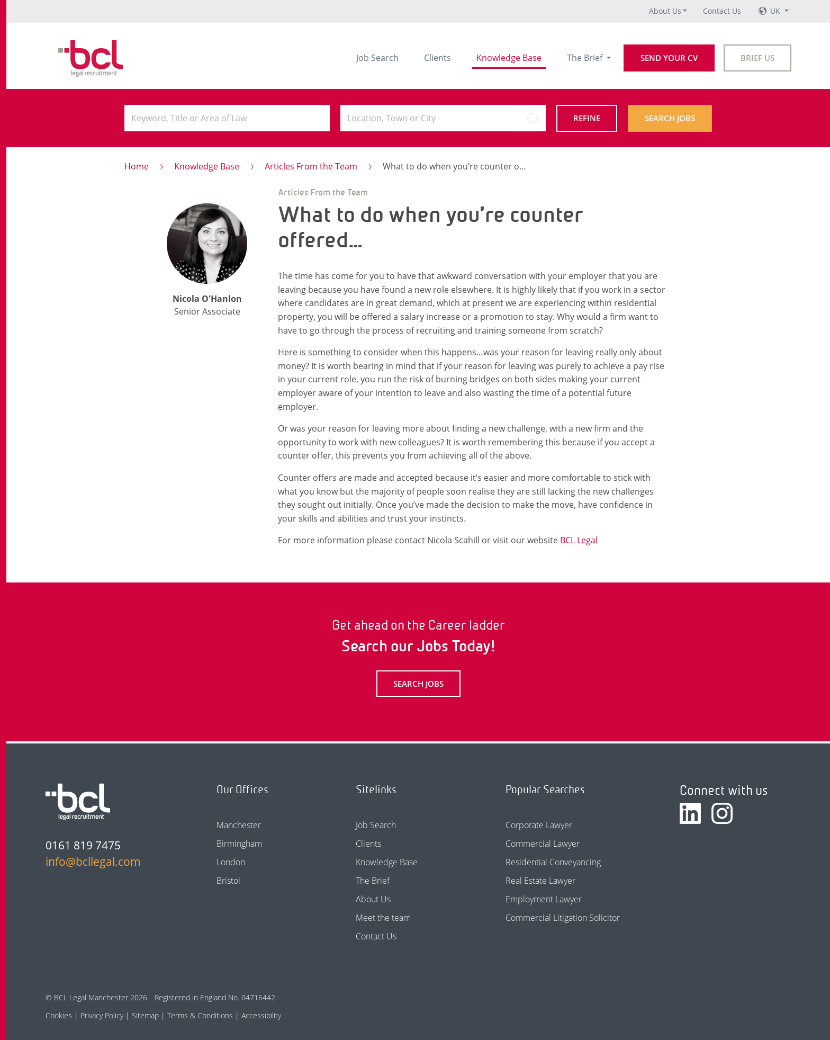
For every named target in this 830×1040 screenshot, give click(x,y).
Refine (586, 118)
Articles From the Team (311, 166)
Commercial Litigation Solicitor (563, 918)
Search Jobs (670, 118)
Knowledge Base (509, 58)
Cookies (59, 1015)
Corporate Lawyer (539, 825)
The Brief (586, 58)
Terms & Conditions (200, 1015)
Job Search (377, 58)
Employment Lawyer (544, 899)
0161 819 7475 (83, 845)
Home (136, 166)
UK (776, 11)
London (230, 862)
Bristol (228, 880)
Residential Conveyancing (553, 862)
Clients (437, 58)
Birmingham (239, 843)
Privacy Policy (101, 1015)
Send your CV (669, 57)
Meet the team (383, 918)
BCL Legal (579, 540)
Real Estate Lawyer (540, 880)
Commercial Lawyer (543, 843)
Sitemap (145, 1015)
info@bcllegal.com (93, 861)
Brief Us (757, 57)
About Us (665, 11)
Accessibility (261, 1015)
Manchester (238, 825)
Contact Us (722, 11)
